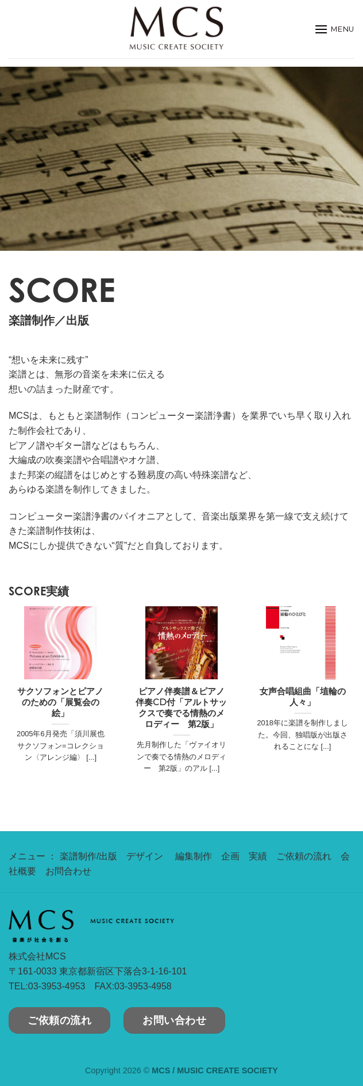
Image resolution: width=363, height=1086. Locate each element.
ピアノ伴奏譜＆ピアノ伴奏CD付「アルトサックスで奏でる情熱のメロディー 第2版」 (181, 707)
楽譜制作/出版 (88, 856)
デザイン (144, 856)
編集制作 (193, 856)
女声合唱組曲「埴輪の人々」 (303, 697)
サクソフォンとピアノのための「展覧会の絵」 (60, 702)
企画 (230, 856)
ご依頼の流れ (303, 856)
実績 (258, 856)
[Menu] (334, 29)
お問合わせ (68, 871)
